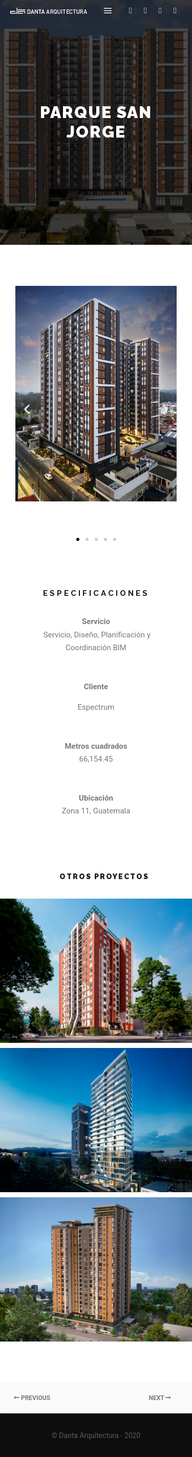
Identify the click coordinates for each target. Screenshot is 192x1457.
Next (159, 1398)
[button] (77, 539)
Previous (32, 1398)
